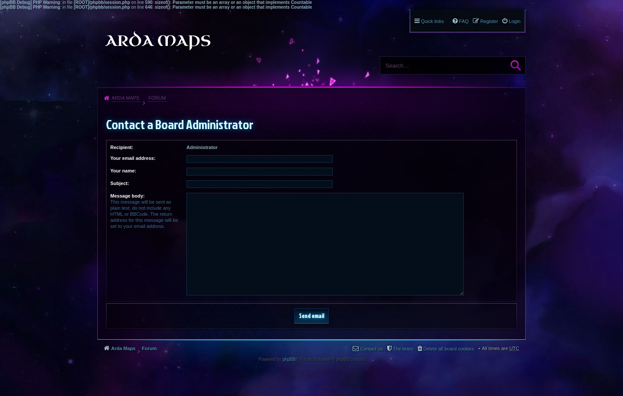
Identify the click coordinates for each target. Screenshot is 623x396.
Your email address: (132, 158)
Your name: (123, 170)
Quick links (432, 21)
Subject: (119, 183)
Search (515, 65)
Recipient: (121, 147)
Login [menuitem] (514, 21)
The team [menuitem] (403, 348)
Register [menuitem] (489, 21)
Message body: (127, 195)
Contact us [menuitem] (371, 348)
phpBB (289, 359)
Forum (157, 98)
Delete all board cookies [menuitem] (449, 348)
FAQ (464, 21)
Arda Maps (125, 98)
